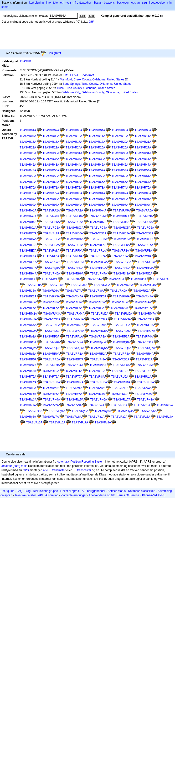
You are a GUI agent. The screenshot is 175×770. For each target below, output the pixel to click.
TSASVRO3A (51, 330)
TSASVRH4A (28, 273)
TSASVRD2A (121, 233)
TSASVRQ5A (99, 348)
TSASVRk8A (28, 302)
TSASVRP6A (51, 342)
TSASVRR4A (145, 353)
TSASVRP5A (28, 342)
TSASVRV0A (51, 388)
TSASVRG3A (75, 262)
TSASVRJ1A (79, 285)
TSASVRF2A (120, 250)
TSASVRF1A (97, 250)
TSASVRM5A (99, 313)
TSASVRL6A (51, 308)
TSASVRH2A (121, 267)
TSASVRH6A (75, 273)
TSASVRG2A (51, 262)
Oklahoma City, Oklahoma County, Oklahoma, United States (100, 92)
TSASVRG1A (28, 262)
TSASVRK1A (142, 290)
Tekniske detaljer (25, 495)
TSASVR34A (143, 153)
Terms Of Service (128, 495)
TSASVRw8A (145, 399)
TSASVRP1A (74, 336)
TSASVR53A (120, 170)
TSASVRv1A (74, 388)
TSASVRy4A (126, 411)
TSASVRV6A (50, 394)
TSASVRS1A (144, 359)
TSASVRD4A (28, 239)
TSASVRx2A (50, 405)
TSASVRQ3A (51, 348)
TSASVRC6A (145, 227)
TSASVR (25, 61)
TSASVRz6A (57, 422)
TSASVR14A (143, 136)
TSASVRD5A (51, 239)
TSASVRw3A (28, 399)
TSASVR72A (74, 187)
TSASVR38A (97, 159)
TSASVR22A (28, 147)
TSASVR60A (120, 176)
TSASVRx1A (28, 405)
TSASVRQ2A (28, 348)
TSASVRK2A (28, 296)
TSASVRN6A (51, 325)
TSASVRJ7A (73, 290)
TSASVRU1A (143, 376)
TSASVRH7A (98, 273)
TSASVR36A (51, 159)
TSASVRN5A (28, 325)
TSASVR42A (28, 164)
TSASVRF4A (28, 256)
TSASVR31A (74, 153)
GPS (26, 470)
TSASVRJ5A (28, 290)
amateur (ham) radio (14, 466)
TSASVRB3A (144, 216)
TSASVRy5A (148, 411)
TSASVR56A (51, 176)
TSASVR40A (120, 159)
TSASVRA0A (143, 204)
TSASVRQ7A (146, 348)
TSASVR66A (120, 182)
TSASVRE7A (28, 250)
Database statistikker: (141, 491)
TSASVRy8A (73, 416)
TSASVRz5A (34, 422)
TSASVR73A (97, 187)
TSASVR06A (143, 130)
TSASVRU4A (75, 382)
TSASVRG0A (143, 256)
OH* (91, 21)
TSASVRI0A (144, 273)
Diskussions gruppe (45, 491)
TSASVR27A (143, 147)
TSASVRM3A (52, 313)
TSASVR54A (143, 170)
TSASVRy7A (50, 416)
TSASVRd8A (121, 239)
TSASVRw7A (121, 399)
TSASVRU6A (121, 382)
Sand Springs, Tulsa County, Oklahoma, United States (97, 83)
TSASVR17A (74, 141)
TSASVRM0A (119, 308)
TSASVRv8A (96, 394)
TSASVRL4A (142, 302)
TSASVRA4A (98, 210)
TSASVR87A (97, 199)
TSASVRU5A (98, 382)
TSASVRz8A (103, 422)
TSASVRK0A (118, 290)
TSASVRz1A (96, 416)
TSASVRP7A (74, 342)
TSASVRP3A (121, 336)
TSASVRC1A (28, 227)
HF (74, 470)
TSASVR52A (97, 170)
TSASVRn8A (98, 325)
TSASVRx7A (165, 405)
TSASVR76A (28, 193)
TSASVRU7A (145, 382)
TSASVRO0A (121, 325)
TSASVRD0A (74, 233)
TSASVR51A (74, 170)
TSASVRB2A (121, 216)
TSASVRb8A (121, 222)
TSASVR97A (120, 204)
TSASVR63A (51, 182)
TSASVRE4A (98, 245)
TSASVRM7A (147, 313)
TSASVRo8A (28, 336)
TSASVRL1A (74, 302)
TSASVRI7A (161, 279)
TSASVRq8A (28, 353)
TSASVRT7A (74, 376)
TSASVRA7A (28, 216)
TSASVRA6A (144, 210)
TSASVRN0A (51, 319)
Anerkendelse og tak (102, 495)
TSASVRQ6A (122, 348)
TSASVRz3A (142, 416)
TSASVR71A (51, 187)
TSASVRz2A (119, 416)
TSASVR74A (120, 187)
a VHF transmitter (54, 470)
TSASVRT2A (97, 371)
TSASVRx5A (119, 405)
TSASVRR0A (51, 353)
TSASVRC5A (121, 227)
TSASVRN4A (145, 319)
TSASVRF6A (74, 256)
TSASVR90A (120, 199)
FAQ (19, 491)
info (48, 2)
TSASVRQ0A (121, 342)
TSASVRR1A (74, 353)
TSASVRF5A (51, 256)
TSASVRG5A (122, 262)
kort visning (36, 2)
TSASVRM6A (123, 313)
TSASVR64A (74, 182)
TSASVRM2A (28, 313)
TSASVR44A (74, 164)
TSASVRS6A (121, 365)
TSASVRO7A (146, 330)
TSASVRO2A (28, 330)
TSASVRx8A (34, 411)
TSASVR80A (74, 193)
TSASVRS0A (120, 359)
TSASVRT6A (51, 376)
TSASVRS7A (144, 365)
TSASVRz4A (165, 416)
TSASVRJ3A (125, 285)
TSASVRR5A (28, 359)
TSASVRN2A (98, 319)
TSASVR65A (97, 182)
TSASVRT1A (74, 371)
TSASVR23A (51, 147)
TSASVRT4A (143, 371)
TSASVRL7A (74, 308)
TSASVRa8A (51, 216)
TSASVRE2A (51, 245)
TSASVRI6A (138, 279)
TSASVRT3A (120, 371)
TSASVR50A (51, 170)
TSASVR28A (28, 153)
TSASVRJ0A (56, 285)
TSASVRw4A (51, 399)
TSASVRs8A (28, 371)
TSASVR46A (120, 164)
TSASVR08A (51, 136)
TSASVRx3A (73, 405)
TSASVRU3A (51, 382)
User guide (7, 491)
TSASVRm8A (28, 319)
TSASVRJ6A (50, 290)
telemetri (58, 2)
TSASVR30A (51, 153)
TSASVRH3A (145, 267)
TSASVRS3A (51, 365)
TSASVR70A (28, 187)
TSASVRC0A (144, 222)
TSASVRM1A (143, 308)
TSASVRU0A (119, 376)
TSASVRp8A (98, 342)
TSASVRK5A (98, 296)
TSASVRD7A (98, 239)
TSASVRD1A (97, 233)
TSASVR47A (143, 164)
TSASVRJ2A (102, 285)
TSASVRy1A (57, 411)
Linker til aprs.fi (70, 491)
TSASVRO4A (75, 330)
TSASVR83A (143, 193)
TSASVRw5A (75, 399)
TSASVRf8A (120, 256)
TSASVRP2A (97, 336)
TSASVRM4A (76, 313)
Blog (28, 491)
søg (144, 2)
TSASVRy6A (28, 416)
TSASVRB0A (74, 216)
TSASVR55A (28, 176)
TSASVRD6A (75, 239)
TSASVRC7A (28, 233)
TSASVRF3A (143, 250)
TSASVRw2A (143, 394)
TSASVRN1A (75, 319)
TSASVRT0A (50, 371)
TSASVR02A (51, 130)
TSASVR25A (97, 147)
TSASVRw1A (119, 394)
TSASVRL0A (50, 302)
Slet (91, 15)
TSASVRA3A (74, 210)
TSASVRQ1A (144, 342)
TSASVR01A (28, 130)
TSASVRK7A (144, 296)
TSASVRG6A (146, 262)
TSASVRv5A (28, 394)
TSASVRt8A (97, 376)
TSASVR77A (51, 193)
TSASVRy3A (103, 411)
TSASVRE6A (144, 245)
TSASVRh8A (121, 273)
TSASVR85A (51, 199)
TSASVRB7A (98, 222)
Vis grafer (55, 53)
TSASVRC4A (98, 227)
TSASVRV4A (143, 388)
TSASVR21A (143, 141)
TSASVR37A (74, 159)
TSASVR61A (143, 176)
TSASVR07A (28, 136)
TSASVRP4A (144, 336)
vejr (69, 2)
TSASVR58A (97, 176)
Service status (117, 491)
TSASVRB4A (28, 222)
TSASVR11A (97, 136)
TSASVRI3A (72, 279)
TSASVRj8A (96, 290)
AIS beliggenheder (93, 491)
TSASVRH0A (74, 267)
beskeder (123, 2)
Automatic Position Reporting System (80, 461)
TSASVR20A (120, 141)
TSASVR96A (97, 204)
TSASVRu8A (28, 388)
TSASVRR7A (75, 359)
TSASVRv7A (74, 394)
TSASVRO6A (122, 330)
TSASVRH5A (51, 273)
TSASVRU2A (28, 382)
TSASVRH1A (98, 267)
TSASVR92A (28, 204)
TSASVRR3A (121, 353)
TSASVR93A (51, 204)
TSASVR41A (143, 159)
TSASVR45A (97, 164)
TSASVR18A (97, 141)
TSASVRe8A (51, 250)
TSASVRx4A (96, 405)
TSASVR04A (97, 130)
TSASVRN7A (75, 325)
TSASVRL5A (28, 308)
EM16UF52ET (72, 75)
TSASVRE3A (74, 245)
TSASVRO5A (99, 330)
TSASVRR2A (98, 353)
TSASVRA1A (28, 210)
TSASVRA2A (51, 210)
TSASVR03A (74, 130)
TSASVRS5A (98, 365)
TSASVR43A (51, 164)
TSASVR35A (28, 159)
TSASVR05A (120, 130)
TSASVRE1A (28, 245)
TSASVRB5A (51, 222)
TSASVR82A (120, 193)
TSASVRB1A (97, 216)
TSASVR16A (51, 141)
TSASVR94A (74, 204)
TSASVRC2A (51, 227)
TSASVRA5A (121, 210)
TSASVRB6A (74, 222)
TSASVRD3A (144, 233)
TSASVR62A (28, 182)
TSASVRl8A (96, 308)
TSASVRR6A (51, 359)
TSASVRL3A (120, 302)
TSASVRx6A (142, 405)
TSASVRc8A (51, 233)
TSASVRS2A (28, 365)
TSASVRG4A (99, 262)
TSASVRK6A (121, 296)
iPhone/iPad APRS (153, 495)
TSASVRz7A (80, 422)
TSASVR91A (143, 199)
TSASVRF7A (97, 256)
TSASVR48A (28, 170)
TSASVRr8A (98, 359)
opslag (135, 2)
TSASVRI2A (49, 279)
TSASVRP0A (51, 336)
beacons (109, 2)
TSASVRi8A (33, 285)
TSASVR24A (74, 147)
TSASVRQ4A (75, 348)
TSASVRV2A (97, 388)
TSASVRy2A (80, 411)
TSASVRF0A (74, 250)
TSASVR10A (74, 136)
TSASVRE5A (121, 245)
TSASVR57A (74, 176)
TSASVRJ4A (147, 285)
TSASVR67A (143, 182)
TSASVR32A (97, 153)
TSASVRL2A (96, 302)
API (40, 495)
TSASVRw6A (98, 399)
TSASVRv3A (120, 388)
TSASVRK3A (51, 296)
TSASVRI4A (94, 279)
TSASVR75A (143, 187)
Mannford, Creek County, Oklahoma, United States (92, 79)
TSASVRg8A (51, 267)
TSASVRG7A (28, 267)
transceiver (84, 470)
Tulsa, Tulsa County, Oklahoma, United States (86, 88)
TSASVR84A (28, 199)
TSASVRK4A (74, 296)
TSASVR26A (120, 147)
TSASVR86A (74, 199)
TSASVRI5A (116, 279)
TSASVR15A (28, 141)
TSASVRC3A (75, 227)
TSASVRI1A (27, 279)
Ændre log (51, 495)
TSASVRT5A (28, 376)
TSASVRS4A (74, 365)
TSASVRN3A (122, 319)
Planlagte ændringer (74, 495)
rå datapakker (82, 2)
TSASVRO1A (145, 325)
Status (97, 2)
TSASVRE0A (145, 239)
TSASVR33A (120, 153)
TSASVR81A (97, 193)
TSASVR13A (120, 136)
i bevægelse (157, 2)
